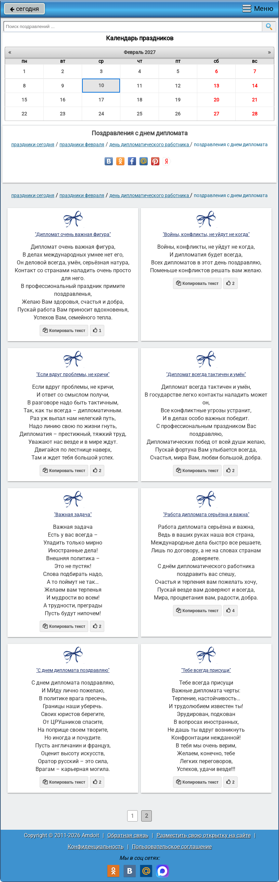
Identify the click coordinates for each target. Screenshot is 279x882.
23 (62, 113)
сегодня (24, 8)
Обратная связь (127, 835)
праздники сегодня (32, 144)
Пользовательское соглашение (172, 846)
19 (178, 99)
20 (216, 99)
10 (101, 85)
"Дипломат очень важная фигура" (73, 234)
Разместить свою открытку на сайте (204, 835)
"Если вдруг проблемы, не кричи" (72, 374)
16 (62, 99)
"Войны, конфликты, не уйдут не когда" (206, 234)
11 (139, 85)
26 (178, 113)
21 (254, 99)
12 (178, 85)
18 (139, 99)
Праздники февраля (81, 144)
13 (216, 85)
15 (24, 99)
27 (216, 113)
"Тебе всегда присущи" (206, 670)
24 (101, 113)
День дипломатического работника (149, 144)
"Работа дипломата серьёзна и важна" (206, 514)
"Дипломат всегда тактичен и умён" (206, 374)
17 (101, 99)
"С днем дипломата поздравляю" (72, 670)
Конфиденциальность (96, 846)
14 (254, 85)
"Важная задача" (73, 514)
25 (139, 113)
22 (24, 113)
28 (254, 113)
